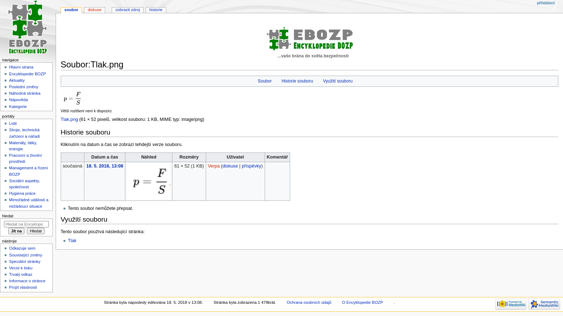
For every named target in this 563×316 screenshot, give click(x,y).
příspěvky (251, 166)
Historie (156, 10)
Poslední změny (23, 87)
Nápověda (18, 100)
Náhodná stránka (24, 93)
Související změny (25, 255)
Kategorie (18, 106)
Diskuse (95, 10)
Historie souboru (297, 81)
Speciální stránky (24, 261)
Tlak (72, 240)
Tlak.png (69, 119)
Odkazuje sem (22, 248)
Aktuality (16, 80)
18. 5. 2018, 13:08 (104, 166)
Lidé (13, 123)
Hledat (7, 216)
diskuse (230, 166)
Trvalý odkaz (20, 274)
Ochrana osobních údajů (309, 302)
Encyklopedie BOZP (27, 74)
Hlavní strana (21, 67)
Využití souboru (338, 81)
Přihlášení (546, 3)
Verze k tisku (20, 268)
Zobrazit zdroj (128, 10)
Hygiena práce (22, 193)
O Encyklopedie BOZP (362, 302)
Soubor (265, 81)
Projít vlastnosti (23, 287)
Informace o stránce (27, 281)
